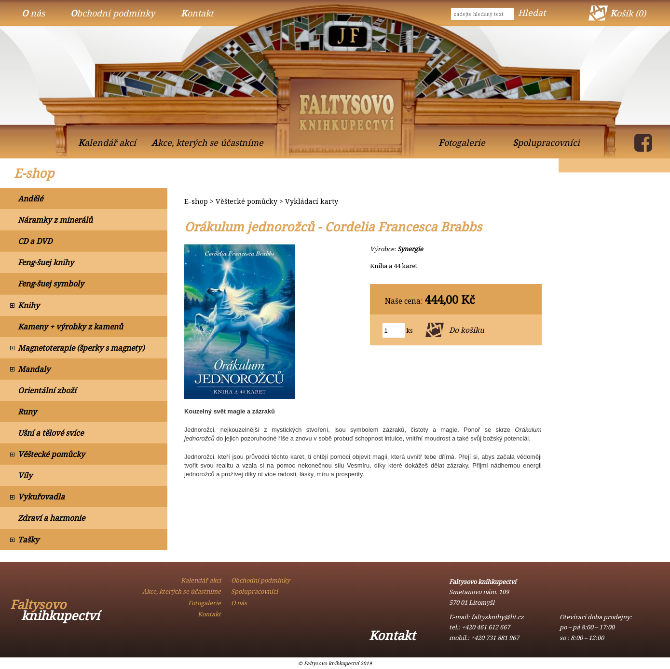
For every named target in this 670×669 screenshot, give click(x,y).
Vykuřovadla (41, 496)
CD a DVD (35, 241)
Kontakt (197, 13)
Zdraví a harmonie (51, 517)
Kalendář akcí (107, 142)
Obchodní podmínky (112, 13)
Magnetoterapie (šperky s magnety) (81, 347)
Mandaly (34, 369)
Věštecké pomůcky (51, 454)
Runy (27, 411)
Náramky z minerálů (55, 219)
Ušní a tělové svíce (50, 432)
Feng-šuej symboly (51, 283)
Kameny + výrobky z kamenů (70, 326)
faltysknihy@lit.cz (497, 616)
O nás (33, 13)
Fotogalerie (461, 142)
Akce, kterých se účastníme (207, 142)
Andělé (30, 198)
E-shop (34, 173)
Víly (25, 475)
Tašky (28, 539)
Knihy (29, 305)
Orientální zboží (47, 390)
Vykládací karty (311, 201)
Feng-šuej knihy (46, 262)
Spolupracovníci (546, 142)
